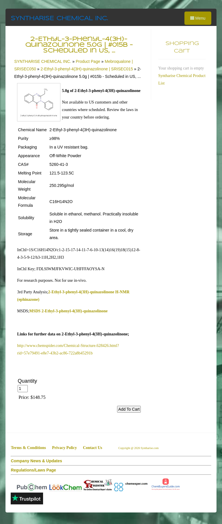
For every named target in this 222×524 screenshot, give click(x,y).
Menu (198, 18)
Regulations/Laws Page (33, 470)
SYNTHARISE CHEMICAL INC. (59, 18)
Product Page (88, 61)
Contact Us (92, 448)
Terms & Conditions (28, 448)
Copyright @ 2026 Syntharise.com (138, 448)
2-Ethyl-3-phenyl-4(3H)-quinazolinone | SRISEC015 (86, 69)
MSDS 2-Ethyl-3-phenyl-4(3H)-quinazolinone (68, 311)
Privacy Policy (64, 448)
